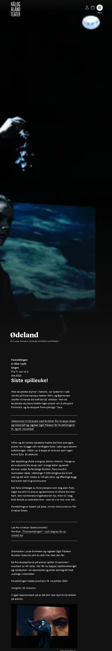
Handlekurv (92, 7)
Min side (87, 7)
